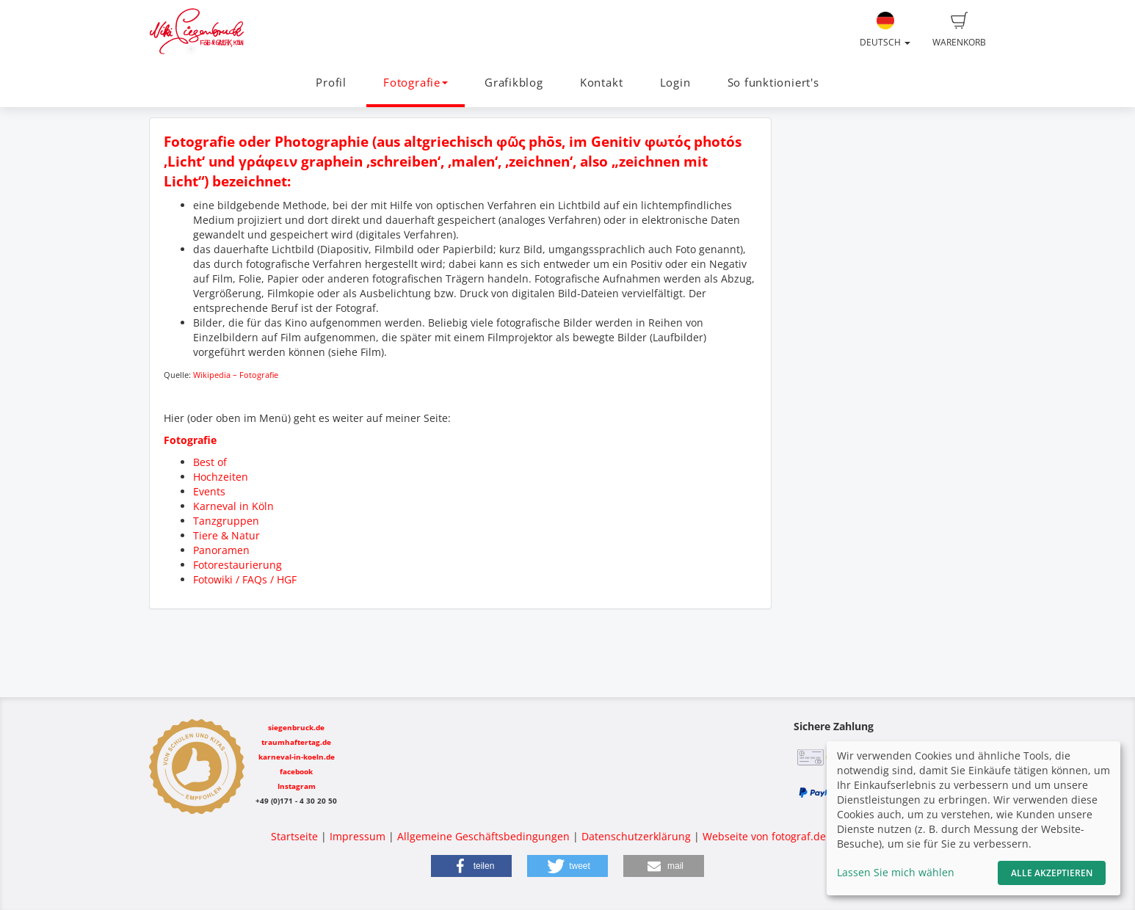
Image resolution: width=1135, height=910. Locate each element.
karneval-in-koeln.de (296, 756)
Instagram (297, 786)
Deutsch (885, 30)
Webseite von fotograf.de (764, 836)
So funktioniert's (773, 82)
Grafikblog (514, 82)
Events (209, 491)
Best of (210, 462)
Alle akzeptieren (1051, 873)
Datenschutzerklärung (636, 836)
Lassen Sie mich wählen (895, 872)
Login (675, 82)
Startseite (294, 836)
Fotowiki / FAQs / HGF (245, 579)
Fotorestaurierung (237, 565)
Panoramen (221, 550)
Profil (331, 82)
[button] (471, 866)
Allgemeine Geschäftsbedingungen (483, 836)
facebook (296, 771)
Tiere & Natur (226, 535)
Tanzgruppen (226, 521)
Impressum (357, 836)
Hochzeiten (220, 477)
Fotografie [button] (415, 82)
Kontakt (601, 82)
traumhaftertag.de (296, 742)
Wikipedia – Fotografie (235, 375)
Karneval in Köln (233, 506)
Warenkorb (959, 30)
